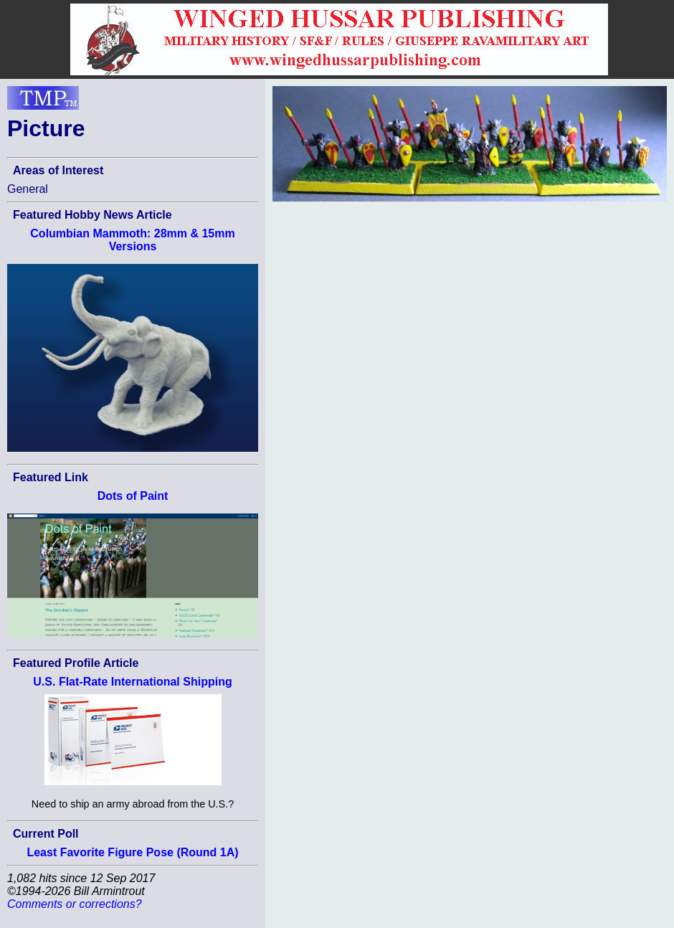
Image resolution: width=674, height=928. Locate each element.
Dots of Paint (133, 496)
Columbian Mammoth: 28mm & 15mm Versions (132, 239)
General (27, 189)
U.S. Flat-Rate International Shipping (132, 682)
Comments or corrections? (74, 904)
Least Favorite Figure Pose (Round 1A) (132, 852)
